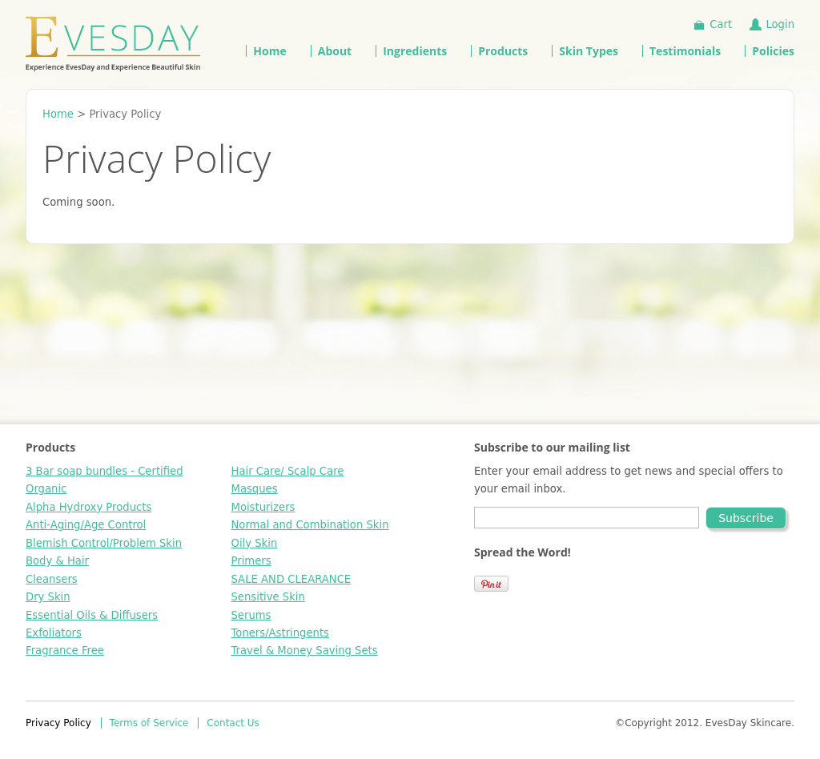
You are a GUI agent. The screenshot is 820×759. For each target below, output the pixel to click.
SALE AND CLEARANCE (291, 579)
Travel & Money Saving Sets (304, 651)
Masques (254, 489)
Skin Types (588, 51)
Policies (773, 51)
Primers (251, 561)
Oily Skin (254, 543)
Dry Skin (48, 597)
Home (269, 51)
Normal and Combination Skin (310, 525)
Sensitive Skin (268, 597)
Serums (251, 615)
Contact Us (233, 723)
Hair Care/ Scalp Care (287, 471)
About (335, 51)
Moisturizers (263, 507)
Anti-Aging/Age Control (86, 525)
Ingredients (415, 51)
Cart (720, 24)
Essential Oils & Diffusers (92, 615)
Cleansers (52, 579)
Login (780, 24)
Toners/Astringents (280, 633)
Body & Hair (57, 561)
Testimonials (685, 51)
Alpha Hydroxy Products (88, 507)
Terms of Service (149, 723)
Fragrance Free (65, 651)
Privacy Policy (58, 723)
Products (503, 51)
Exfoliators (54, 633)
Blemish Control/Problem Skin (104, 543)
